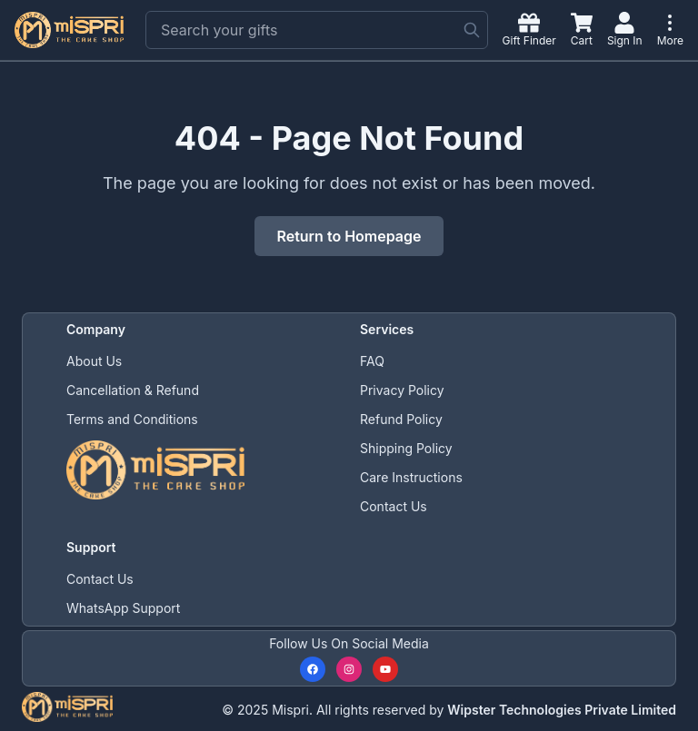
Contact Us (393, 506)
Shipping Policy (406, 448)
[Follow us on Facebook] (312, 669)
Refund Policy (401, 419)
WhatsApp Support (123, 608)
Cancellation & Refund (132, 390)
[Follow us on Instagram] (349, 669)
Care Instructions (411, 477)
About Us (94, 361)
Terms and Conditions (132, 419)
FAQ (372, 361)
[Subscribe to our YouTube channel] (385, 669)
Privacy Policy (402, 390)
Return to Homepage (348, 236)
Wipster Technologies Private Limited (561, 709)
